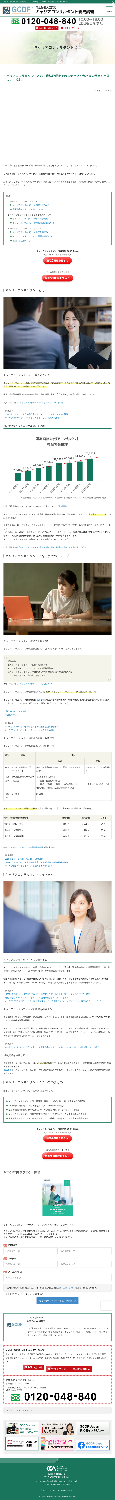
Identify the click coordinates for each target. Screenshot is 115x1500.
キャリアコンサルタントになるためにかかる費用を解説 (29, 730)
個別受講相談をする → (57, 278)
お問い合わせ (35, 1367)
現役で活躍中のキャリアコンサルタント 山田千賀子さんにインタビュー (37, 998)
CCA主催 (7, 1070)
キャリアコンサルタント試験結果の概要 (26, 847)
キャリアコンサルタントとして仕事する (30, 232)
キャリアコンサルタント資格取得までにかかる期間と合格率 (31, 727)
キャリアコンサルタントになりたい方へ (36, 684)
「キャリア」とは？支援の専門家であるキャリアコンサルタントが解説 (36, 414)
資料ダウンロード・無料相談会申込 (70, 1368)
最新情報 (62, 506)
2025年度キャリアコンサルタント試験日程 (24, 859)
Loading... (57, 1239)
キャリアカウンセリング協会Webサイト (57, 1490)
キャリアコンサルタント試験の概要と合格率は (33, 223)
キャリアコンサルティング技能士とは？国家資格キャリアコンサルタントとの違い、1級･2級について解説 (52, 1047)
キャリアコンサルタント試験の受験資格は (31, 218)
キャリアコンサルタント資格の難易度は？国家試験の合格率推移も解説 (36, 862)
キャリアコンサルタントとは (19, 1410)
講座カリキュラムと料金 (16, 711)
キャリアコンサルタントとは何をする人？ (31, 205)
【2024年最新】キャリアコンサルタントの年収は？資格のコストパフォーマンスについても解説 (47, 994)
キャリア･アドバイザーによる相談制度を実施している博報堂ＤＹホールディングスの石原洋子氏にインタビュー (55, 1001)
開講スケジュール (72, 28)
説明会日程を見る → (57, 260)
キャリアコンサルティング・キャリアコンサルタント (41, 403)
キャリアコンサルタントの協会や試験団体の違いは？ (28, 866)
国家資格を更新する (21, 241)
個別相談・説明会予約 (48, 28)
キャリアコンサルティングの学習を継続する (32, 236)
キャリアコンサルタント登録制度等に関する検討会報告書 (43, 547)
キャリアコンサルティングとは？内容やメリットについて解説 (32, 418)
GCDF (38, 700)
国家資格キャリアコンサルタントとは (29, 209)
